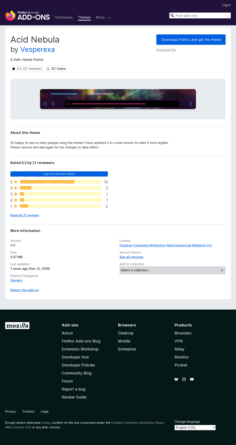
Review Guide (74, 397)
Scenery (16, 280)
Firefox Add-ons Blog (81, 341)
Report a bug (73, 389)
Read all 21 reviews (24, 215)
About (67, 333)
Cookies (28, 411)
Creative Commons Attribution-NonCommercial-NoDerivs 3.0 (166, 245)
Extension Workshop (80, 349)
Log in (226, 5)
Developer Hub (75, 357)
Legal (44, 411)
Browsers (183, 333)
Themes (84, 17)
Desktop (125, 333)
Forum (67, 381)
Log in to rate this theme (59, 173)
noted (45, 422)
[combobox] (200, 15)
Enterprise (127, 349)
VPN (179, 341)
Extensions (64, 17)
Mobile (124, 341)
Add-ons (70, 325)
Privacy (10, 411)
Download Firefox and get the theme (191, 39)
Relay (179, 349)
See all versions (131, 257)
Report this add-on (24, 290)
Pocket (181, 365)
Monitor (182, 357)
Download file (166, 49)
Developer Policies (78, 365)
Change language (187, 421)
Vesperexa (37, 49)
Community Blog (77, 373)
